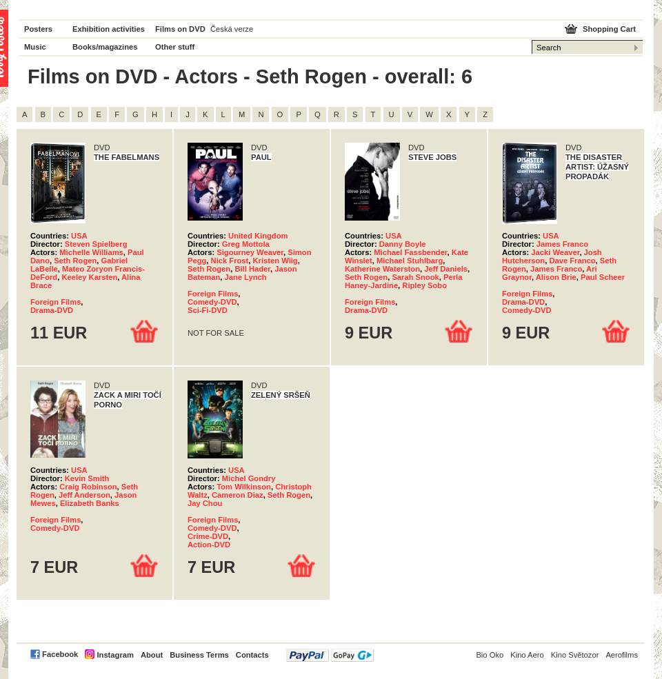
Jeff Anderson (84, 495)
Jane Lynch (245, 277)
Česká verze (231, 29)
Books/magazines (105, 47)
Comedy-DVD (212, 302)
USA (79, 236)
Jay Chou (205, 503)
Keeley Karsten (89, 277)
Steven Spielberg (96, 244)
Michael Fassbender (410, 252)
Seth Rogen (75, 260)
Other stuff (174, 47)
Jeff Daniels (446, 269)
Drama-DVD (51, 310)
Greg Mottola (246, 244)
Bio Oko (489, 655)
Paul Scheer (603, 277)
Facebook (60, 654)
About (152, 655)
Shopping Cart (609, 29)
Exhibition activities (108, 29)
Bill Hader (252, 269)
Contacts (252, 655)
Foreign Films (55, 302)
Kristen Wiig (275, 260)
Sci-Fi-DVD (208, 310)
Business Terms (199, 655)
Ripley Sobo (424, 285)
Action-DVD (209, 544)
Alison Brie (556, 277)
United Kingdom (258, 236)
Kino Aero (527, 655)
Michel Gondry (249, 478)
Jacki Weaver (555, 252)
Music (35, 47)
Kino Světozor (575, 655)
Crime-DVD (208, 536)
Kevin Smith (87, 478)
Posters (38, 29)
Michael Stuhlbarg (410, 260)
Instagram (115, 655)
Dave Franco (572, 260)
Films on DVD (180, 29)
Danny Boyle (402, 244)
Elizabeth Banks (89, 503)
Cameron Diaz (237, 495)
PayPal (330, 655)
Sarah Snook (415, 277)
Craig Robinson (88, 487)
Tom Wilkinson (244, 487)
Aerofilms (621, 655)
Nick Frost (230, 260)
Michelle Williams (91, 252)
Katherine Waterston (382, 269)
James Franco (562, 244)
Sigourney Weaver (250, 252)
